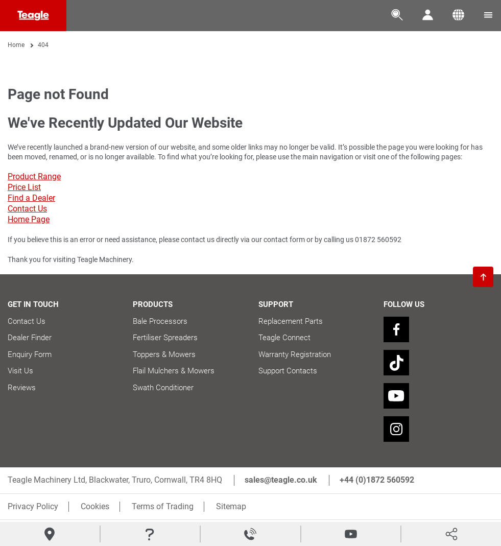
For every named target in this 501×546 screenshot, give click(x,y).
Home (16, 45)
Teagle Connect (284, 337)
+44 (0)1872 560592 (377, 480)
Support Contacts (287, 370)
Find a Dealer (31, 198)
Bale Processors (160, 321)
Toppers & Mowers (164, 354)
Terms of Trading (163, 506)
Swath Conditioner (163, 387)
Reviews (22, 387)
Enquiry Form (30, 354)
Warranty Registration (294, 354)
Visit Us (20, 370)
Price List (24, 187)
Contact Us (27, 208)
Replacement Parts (290, 321)
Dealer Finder (30, 337)
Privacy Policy (33, 506)
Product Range (34, 176)
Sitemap (231, 506)
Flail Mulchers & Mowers (173, 370)
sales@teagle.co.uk (281, 480)
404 (43, 45)
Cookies (95, 506)
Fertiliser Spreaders (165, 337)
